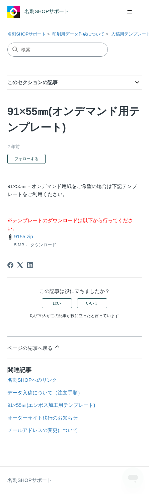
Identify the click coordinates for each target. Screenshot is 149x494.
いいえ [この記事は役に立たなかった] (92, 303)
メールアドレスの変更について (42, 430)
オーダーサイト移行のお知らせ (42, 418)
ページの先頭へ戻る (34, 347)
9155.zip (23, 236)
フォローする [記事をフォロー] (26, 159)
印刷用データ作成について (78, 34)
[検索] (57, 49)
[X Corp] (20, 265)
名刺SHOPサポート (26, 34)
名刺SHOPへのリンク (32, 380)
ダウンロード (43, 244)
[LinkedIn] (30, 265)
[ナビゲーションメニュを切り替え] (130, 12)
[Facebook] (10, 265)
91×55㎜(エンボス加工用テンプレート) (51, 405)
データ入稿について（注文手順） (45, 392)
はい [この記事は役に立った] (57, 303)
